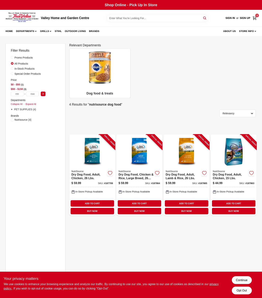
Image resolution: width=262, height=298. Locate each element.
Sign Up (245, 18)
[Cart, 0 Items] (254, 18)
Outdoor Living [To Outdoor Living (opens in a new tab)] (75, 31)
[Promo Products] (12, 57)
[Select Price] (43, 94)
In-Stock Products (25, 69)
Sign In (230, 18)
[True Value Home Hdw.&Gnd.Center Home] (22, 18)
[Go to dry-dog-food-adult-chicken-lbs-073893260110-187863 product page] (234, 175)
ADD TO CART (92, 203)
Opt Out (242, 290)
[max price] (32, 94)
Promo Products (24, 58)
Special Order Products (28, 74)
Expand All (31, 104)
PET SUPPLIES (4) (25, 109)
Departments (25, 31)
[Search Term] (157, 18)
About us (229, 31)
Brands (94, 31)
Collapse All (17, 104)
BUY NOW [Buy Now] (92, 211)
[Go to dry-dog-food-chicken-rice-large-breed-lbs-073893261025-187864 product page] (139, 175)
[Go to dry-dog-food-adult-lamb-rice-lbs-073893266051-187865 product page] (186, 175)
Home (9, 31)
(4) (23, 119)
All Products (21, 64)
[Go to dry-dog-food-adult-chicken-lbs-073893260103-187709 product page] (92, 175)
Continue (241, 280)
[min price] (17, 94)
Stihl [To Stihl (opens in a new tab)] (58, 31)
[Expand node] (12, 109)
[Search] (205, 18)
